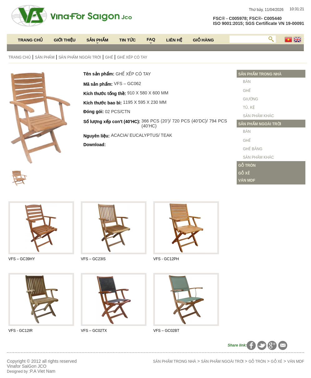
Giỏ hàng (203, 40)
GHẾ (109, 57)
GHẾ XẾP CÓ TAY (132, 57)
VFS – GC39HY (21, 259)
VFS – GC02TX (94, 330)
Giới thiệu (65, 40)
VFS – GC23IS (93, 259)
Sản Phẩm (97, 40)
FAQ (151, 39)
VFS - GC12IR (20, 330)
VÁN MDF (295, 361)
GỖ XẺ (276, 361)
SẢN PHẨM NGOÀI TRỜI (79, 57)
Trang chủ (30, 40)
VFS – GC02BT (166, 330)
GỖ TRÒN (257, 361)
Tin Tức (127, 40)
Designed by (18, 371)
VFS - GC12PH (166, 259)
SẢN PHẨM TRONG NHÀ (174, 361)
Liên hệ (174, 40)
